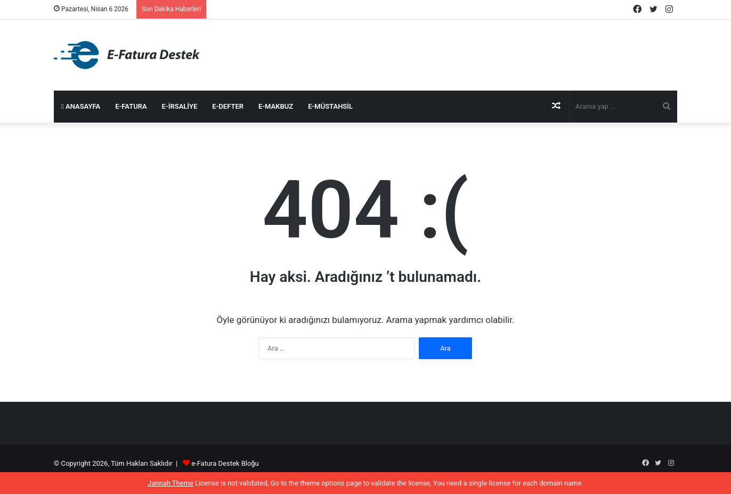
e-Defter (227, 106)
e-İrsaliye (180, 106)
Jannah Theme (170, 483)
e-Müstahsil (330, 106)
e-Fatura (131, 106)
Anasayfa (80, 106)
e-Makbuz (275, 106)
